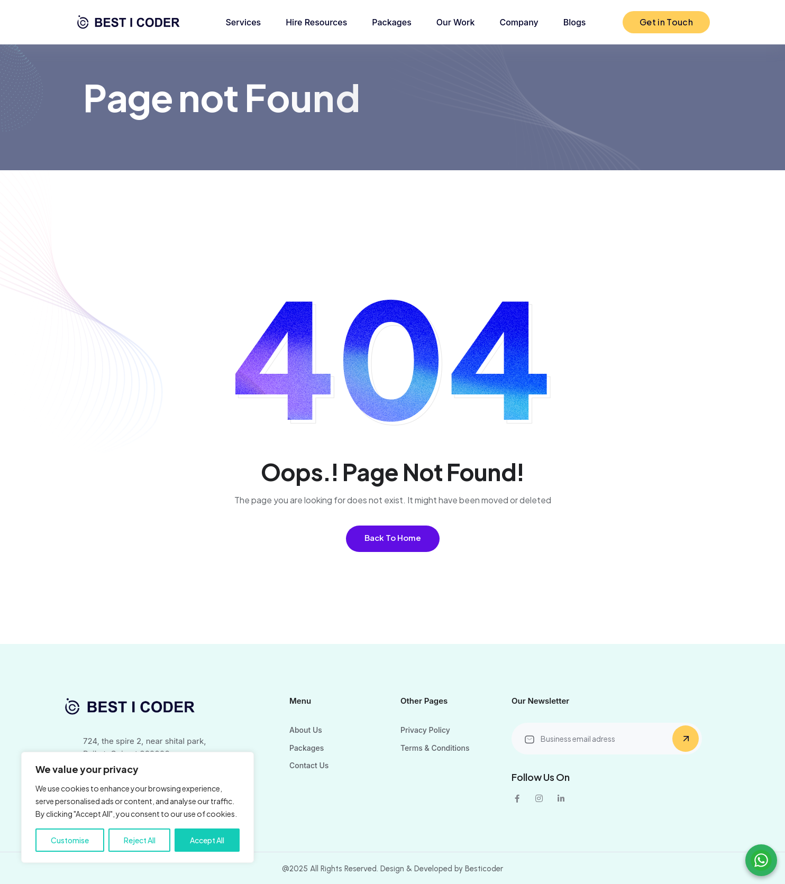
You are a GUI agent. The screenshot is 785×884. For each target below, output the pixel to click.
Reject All (140, 840)
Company (518, 22)
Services (243, 22)
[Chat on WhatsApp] (761, 860)
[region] (137, 807)
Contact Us (308, 765)
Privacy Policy (425, 729)
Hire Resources (316, 22)
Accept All (207, 840)
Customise (70, 840)
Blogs (574, 22)
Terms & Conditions (435, 747)
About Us (305, 729)
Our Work (455, 22)
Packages (391, 22)
